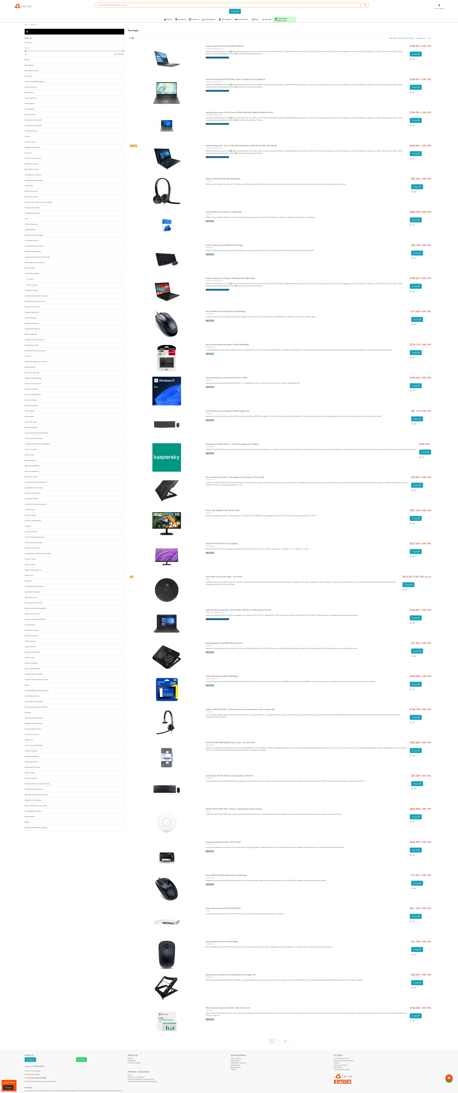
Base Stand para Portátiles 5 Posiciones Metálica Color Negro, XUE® (231, 975)
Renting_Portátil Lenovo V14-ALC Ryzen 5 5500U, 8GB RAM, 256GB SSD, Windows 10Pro (239, 112)
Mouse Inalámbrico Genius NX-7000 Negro (222, 941)
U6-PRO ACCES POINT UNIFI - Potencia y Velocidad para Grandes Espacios (234, 809)
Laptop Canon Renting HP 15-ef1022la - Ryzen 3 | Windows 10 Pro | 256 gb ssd (235, 79)
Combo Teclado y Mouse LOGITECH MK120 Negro (224, 245)
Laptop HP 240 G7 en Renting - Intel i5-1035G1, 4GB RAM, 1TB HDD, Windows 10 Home (238, 610)
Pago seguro (235, 1061)
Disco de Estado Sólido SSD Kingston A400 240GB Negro (227, 344)
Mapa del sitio (236, 1067)
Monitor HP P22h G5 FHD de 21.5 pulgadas (222, 543)
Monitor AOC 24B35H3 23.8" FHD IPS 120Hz (223, 510)
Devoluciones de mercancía (343, 1061)
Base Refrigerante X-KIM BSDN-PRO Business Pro (224, 643)
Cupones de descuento (342, 1070)
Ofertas (130, 1058)
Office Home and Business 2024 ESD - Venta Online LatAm (228, 1008)
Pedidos (337, 1063)
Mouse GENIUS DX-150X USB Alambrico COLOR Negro (226, 875)
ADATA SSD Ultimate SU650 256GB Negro (222, 676)
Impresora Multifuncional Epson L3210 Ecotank (223, 842)
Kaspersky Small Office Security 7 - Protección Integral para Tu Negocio (232, 444)
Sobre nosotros (236, 1058)
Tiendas (233, 1070)
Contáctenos (235, 1065)
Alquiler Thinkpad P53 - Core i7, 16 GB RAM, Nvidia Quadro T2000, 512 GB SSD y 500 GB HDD (241, 145)
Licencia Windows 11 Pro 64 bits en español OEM (224, 212)
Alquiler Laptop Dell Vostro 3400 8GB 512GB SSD (225, 46)
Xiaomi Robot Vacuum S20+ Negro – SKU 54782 (224, 576)
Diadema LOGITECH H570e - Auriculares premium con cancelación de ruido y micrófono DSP (240, 709)
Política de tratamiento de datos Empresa (142, 1081)
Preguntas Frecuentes (238, 1063)
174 (285, 1041)
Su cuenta (338, 1055)
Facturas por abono (341, 1065)
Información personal (341, 1058)
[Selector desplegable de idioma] (429, 7)
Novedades (132, 1061)
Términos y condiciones (136, 1077)
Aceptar (8, 1087)
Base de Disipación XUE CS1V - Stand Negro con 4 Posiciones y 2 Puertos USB (235, 477)
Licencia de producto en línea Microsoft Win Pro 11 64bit (226, 377)
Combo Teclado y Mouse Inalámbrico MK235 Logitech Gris (227, 411)
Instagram (345, 1082)
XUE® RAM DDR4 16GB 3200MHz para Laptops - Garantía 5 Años (230, 742)
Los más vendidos (134, 1063)
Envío (130, 1075)
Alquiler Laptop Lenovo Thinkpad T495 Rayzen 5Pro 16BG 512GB (230, 278)
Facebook (336, 1082)
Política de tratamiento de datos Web (141, 1079)
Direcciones (338, 1067)
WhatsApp (81, 1059)
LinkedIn (349, 1082)
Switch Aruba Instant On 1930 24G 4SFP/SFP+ (223, 908)
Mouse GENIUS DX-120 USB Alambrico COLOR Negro (226, 311)
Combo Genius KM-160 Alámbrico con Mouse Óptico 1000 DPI (229, 776)
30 (430, 38)
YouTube (340, 1082)
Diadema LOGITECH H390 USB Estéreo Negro (223, 179)
